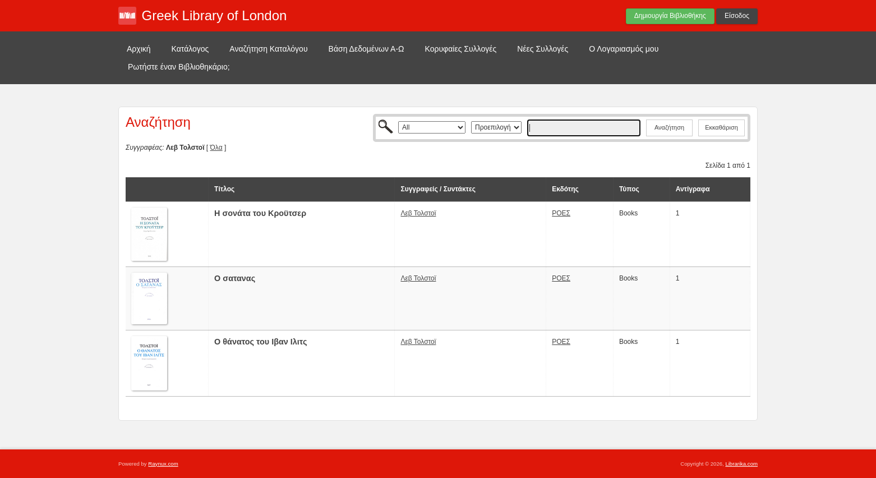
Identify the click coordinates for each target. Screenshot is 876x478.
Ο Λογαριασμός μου (623, 48)
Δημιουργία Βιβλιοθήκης (670, 16)
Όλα (216, 147)
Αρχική (139, 48)
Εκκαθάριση (721, 127)
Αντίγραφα (693, 189)
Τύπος (629, 189)
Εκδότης (565, 189)
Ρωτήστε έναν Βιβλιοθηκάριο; (179, 66)
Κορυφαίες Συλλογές (461, 48)
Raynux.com (163, 464)
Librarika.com (741, 464)
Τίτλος (224, 189)
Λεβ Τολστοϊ (418, 213)
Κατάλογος (190, 48)
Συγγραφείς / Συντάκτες (437, 189)
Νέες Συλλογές (542, 48)
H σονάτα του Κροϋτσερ (260, 213)
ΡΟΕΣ (561, 213)
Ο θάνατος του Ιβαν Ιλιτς (260, 341)
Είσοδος (737, 16)
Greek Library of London (214, 15)
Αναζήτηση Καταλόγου (268, 48)
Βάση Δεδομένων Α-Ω (366, 48)
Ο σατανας (234, 278)
